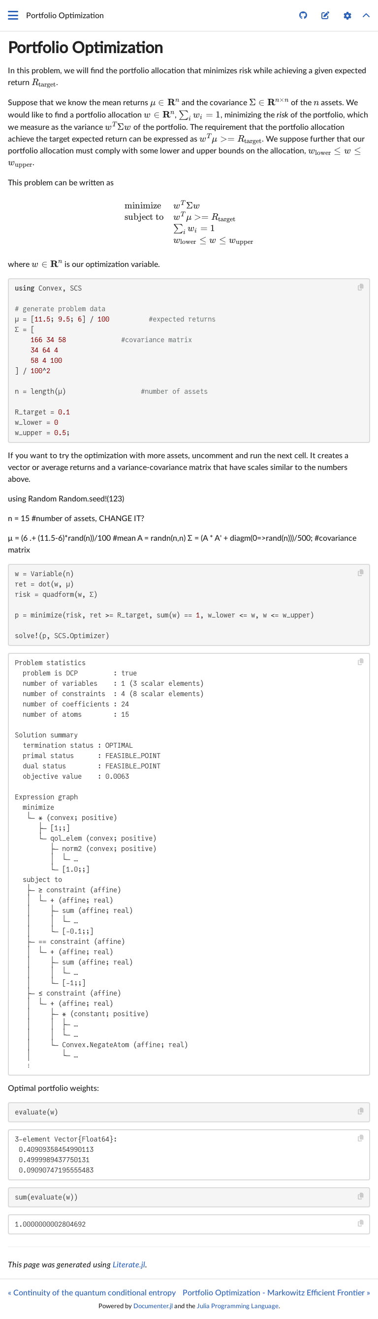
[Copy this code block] (361, 287)
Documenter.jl (153, 1306)
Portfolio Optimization (85, 48)
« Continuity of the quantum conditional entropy (92, 1293)
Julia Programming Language (238, 1306)
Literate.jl (129, 1265)
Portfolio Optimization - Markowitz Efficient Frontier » (276, 1293)
